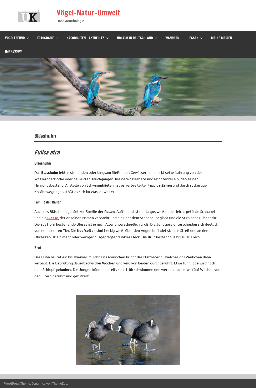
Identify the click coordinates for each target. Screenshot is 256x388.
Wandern (172, 37)
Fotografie (47, 37)
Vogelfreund (17, 37)
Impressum (13, 51)
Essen (196, 37)
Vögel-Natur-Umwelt (88, 12)
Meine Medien (221, 37)
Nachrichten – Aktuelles (87, 37)
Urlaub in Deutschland (137, 37)
